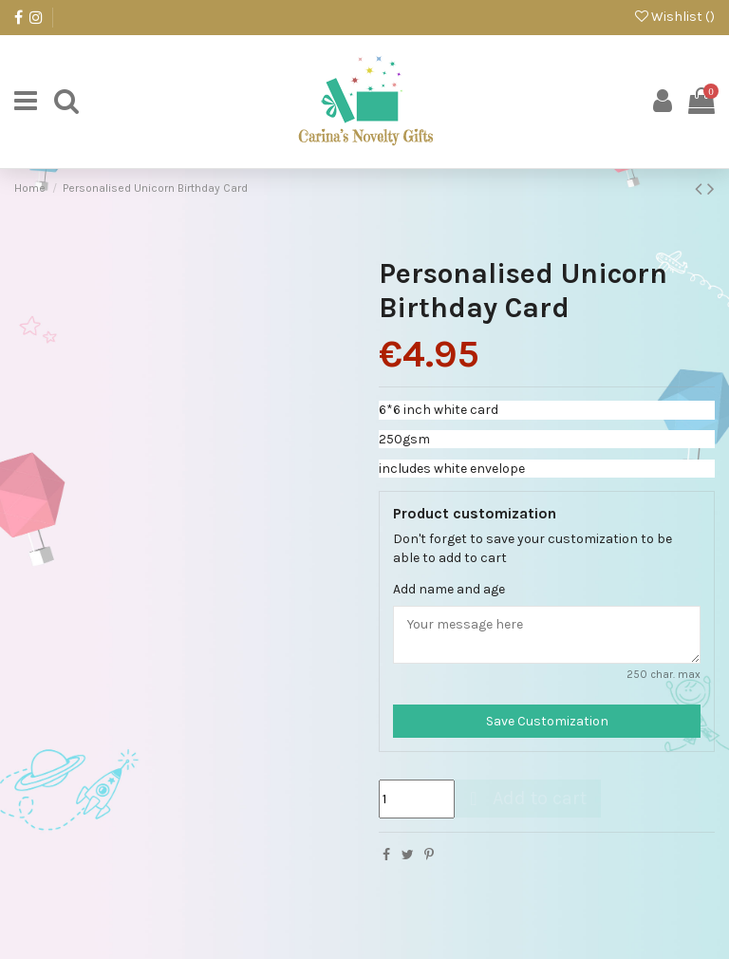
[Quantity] (417, 799)
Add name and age (449, 589)
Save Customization (547, 721)
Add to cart (525, 798)
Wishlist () (675, 17)
